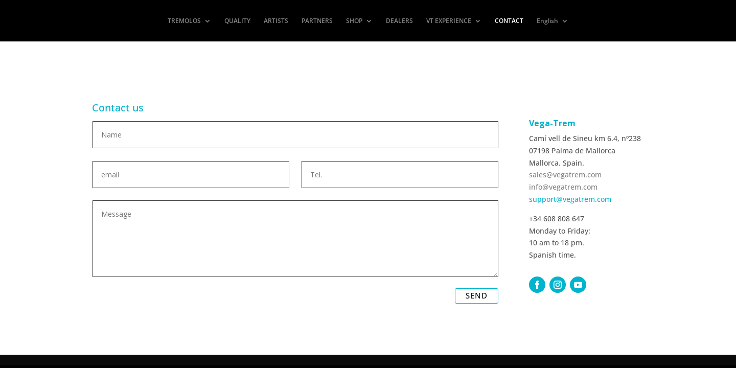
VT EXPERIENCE (448, 21)
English (547, 21)
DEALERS (399, 21)
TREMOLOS (184, 21)
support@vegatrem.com (570, 199)
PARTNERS (317, 21)
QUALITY (237, 21)
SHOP (354, 21)
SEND (477, 295)
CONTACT (509, 21)
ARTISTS (276, 21)
